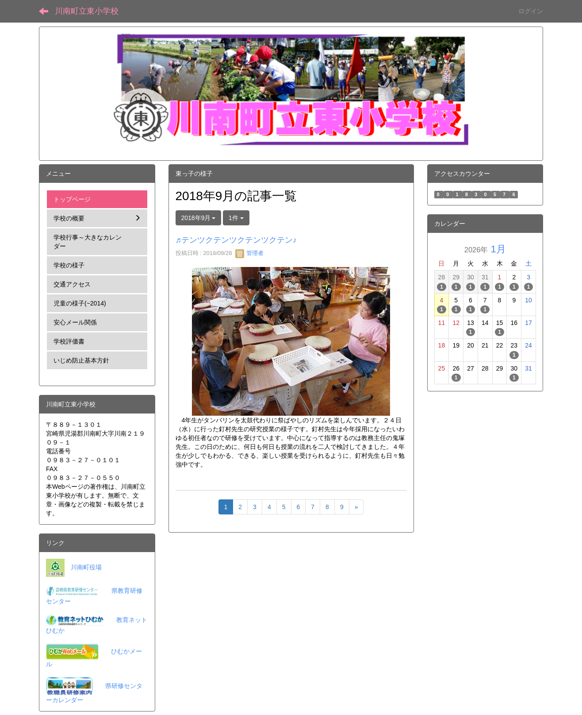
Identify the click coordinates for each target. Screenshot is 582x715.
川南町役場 (86, 567)
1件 (236, 217)
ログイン (530, 11)
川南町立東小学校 (87, 11)
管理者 (249, 253)
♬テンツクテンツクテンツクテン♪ (236, 240)
